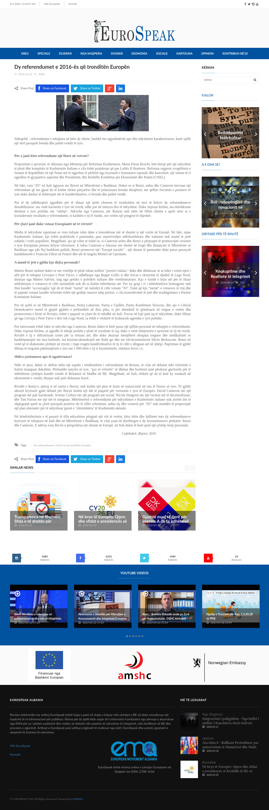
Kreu (25, 53)
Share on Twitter (87, 459)
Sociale (162, 53)
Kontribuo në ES (235, 53)
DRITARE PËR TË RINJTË (220, 234)
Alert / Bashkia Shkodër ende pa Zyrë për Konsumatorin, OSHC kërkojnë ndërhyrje (165, 618)
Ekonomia (139, 53)
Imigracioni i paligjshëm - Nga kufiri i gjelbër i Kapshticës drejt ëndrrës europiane (230, 723)
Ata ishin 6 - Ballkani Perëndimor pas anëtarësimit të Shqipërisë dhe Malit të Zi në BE (230, 747)
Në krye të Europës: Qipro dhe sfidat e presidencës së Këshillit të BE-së (102, 521)
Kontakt (68, 3)
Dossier (117, 53)
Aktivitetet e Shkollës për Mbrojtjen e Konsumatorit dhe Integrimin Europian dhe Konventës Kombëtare (102, 618)
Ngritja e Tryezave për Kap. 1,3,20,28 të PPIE (230, 616)
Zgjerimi (65, 53)
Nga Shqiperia (91, 53)
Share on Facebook (52, 459)
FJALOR (207, 95)
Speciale (43, 53)
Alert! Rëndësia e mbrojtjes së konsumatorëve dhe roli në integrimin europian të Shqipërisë (37, 618)
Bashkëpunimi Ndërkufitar (230, 135)
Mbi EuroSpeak (47, 3)
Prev (205, 132)
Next (256, 132)
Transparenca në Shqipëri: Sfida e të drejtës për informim (37, 521)
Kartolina (184, 53)
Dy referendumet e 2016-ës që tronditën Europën (62, 445)
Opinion (207, 53)
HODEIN (78, 799)
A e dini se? (211, 164)
